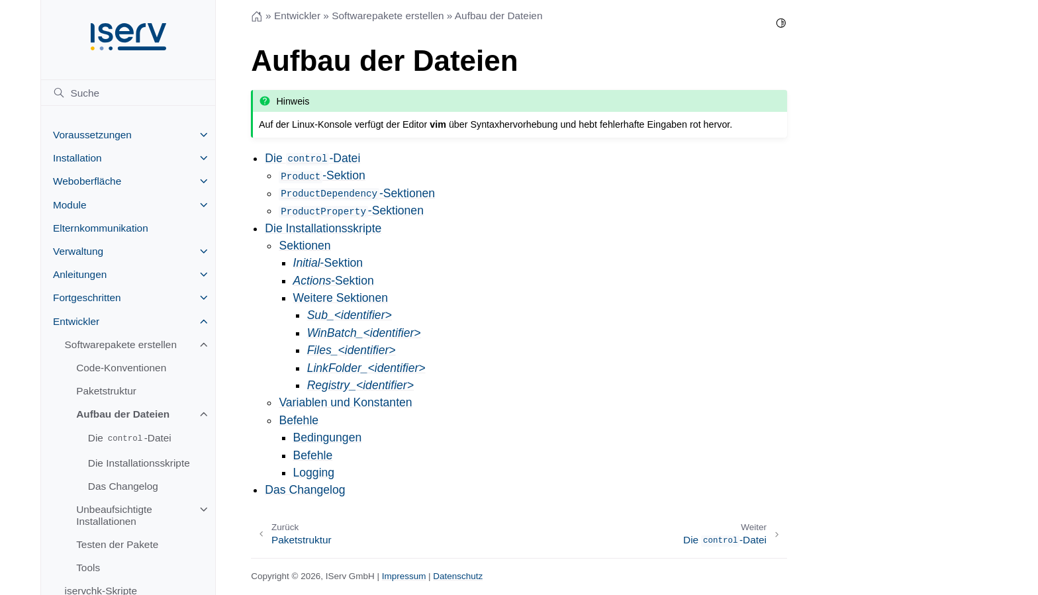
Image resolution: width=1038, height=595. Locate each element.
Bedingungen (327, 437)
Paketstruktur (106, 390)
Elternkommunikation (100, 228)
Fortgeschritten (87, 297)
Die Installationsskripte (139, 463)
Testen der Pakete (117, 544)
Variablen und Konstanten (345, 402)
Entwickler (76, 321)
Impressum (404, 576)
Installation (77, 157)
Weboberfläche (87, 181)
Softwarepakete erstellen (121, 344)
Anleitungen (80, 274)
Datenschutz (458, 576)
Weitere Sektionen (340, 297)
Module (69, 204)
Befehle (298, 420)
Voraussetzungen (92, 134)
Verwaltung (78, 251)
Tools (88, 567)
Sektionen (304, 245)
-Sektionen (357, 193)
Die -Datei (129, 438)
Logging (314, 472)
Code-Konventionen (121, 367)
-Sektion (322, 175)
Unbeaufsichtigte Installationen (114, 515)
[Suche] (128, 92)
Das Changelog (123, 486)
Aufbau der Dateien (122, 414)
